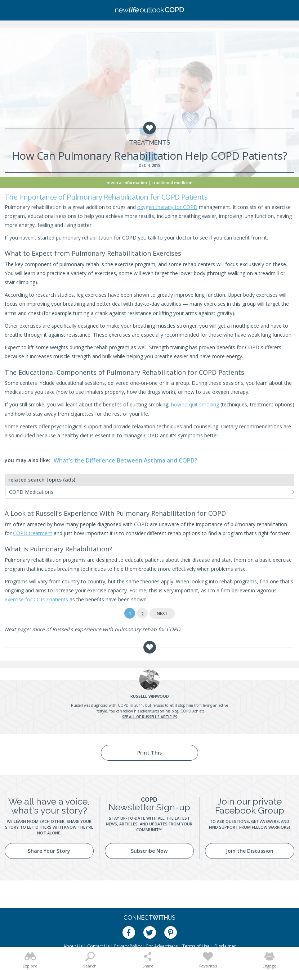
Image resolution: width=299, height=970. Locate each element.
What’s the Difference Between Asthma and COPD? (125, 460)
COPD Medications (31, 491)
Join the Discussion (249, 850)
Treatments (149, 142)
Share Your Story (49, 850)
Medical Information (127, 182)
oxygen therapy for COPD (167, 207)
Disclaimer (225, 946)
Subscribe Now (149, 850)
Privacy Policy (128, 946)
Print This (149, 752)
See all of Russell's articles (149, 716)
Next (162, 613)
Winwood (149, 696)
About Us (72, 946)
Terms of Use (196, 946)
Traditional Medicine (172, 182)
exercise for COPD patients (36, 599)
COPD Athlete (192, 711)
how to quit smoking (195, 404)
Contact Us (98, 946)
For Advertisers (162, 946)
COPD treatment (32, 533)
